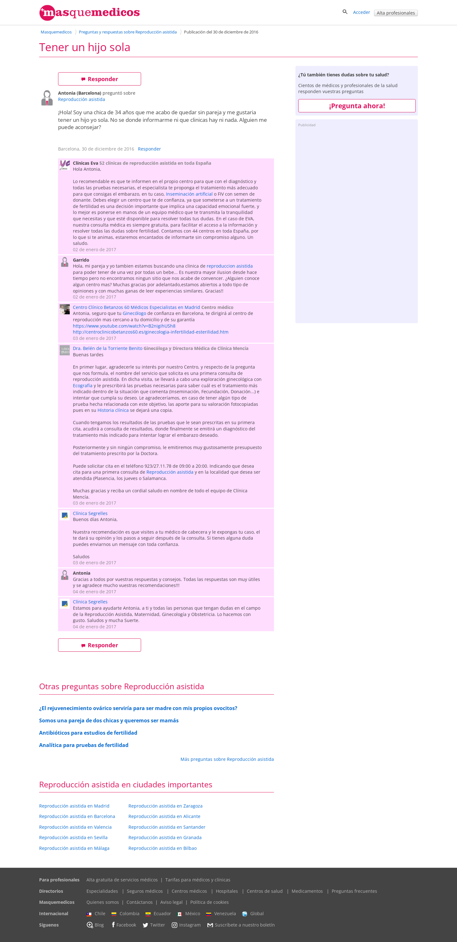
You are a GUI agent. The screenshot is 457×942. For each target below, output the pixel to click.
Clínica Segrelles (90, 513)
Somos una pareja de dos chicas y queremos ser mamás (109, 720)
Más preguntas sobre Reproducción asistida (227, 759)
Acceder (361, 12)
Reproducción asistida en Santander (166, 827)
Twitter (153, 925)
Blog (95, 925)
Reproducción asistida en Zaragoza (165, 806)
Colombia (125, 913)
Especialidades (102, 891)
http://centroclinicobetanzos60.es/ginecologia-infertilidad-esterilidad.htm (150, 332)
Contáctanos (140, 902)
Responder (99, 79)
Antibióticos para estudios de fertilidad (88, 732)
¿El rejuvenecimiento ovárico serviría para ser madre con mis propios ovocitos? (138, 708)
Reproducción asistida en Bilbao (162, 848)
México (188, 913)
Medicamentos (307, 891)
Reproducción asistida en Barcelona (77, 816)
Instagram (186, 925)
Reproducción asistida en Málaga (74, 848)
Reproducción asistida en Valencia (75, 827)
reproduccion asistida (230, 266)
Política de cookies (209, 902)
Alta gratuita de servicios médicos (122, 880)
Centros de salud (265, 891)
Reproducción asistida (81, 99)
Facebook (123, 925)
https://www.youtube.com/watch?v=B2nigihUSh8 (124, 326)
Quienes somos (102, 902)
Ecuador (158, 913)
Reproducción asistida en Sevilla (73, 837)
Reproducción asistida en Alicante (164, 816)
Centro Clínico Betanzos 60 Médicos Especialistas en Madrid (136, 307)
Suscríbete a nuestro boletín (241, 925)
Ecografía (82, 385)
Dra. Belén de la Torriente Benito (107, 348)
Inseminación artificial (189, 194)
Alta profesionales (396, 13)
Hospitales (227, 891)
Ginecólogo (134, 313)
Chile (95, 913)
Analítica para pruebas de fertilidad (83, 745)
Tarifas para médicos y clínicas (197, 880)
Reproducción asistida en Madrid (74, 806)
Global (253, 913)
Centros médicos (189, 891)
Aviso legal (171, 902)
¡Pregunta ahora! (357, 105)
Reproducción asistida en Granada (165, 837)
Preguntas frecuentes (354, 891)
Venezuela (221, 913)
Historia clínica (113, 410)
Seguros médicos (145, 891)
